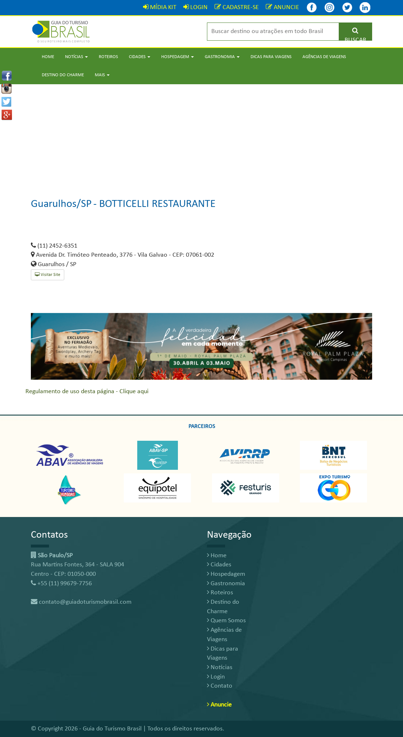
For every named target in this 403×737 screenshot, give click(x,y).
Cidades (219, 564)
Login (216, 676)
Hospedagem (226, 574)
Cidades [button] (139, 56)
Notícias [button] (76, 56)
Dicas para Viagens (271, 56)
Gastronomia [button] (222, 56)
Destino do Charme (63, 75)
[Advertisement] (201, 135)
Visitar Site (47, 274)
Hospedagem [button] (177, 56)
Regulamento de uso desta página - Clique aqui (86, 391)
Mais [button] (102, 75)
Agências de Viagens (324, 56)
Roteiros (108, 56)
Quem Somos (226, 620)
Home (48, 56)
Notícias (219, 667)
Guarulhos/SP (61, 204)
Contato (219, 686)
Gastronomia (226, 583)
